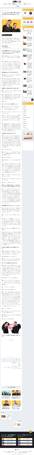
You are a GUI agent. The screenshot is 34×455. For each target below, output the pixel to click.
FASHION (25, 119)
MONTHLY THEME (27, 121)
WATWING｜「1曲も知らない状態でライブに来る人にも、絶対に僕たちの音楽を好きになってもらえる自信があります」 (29, 68)
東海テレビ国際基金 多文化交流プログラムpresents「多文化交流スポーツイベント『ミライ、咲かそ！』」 (30, 60)
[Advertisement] (11, 348)
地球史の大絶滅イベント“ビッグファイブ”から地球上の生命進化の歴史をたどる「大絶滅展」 (29, 97)
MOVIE (25, 123)
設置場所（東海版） (10, 434)
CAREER (25, 113)
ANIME (25, 109)
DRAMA (25, 115)
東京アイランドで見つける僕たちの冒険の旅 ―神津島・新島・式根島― (29, 52)
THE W (13, 366)
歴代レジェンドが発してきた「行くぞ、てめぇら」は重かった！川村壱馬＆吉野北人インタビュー (29, 83)
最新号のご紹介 (10, 444)
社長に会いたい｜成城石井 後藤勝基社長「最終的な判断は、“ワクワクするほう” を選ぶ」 (30, 39)
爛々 (20, 368)
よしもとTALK (18, 363)
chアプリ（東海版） (26, 434)
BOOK (25, 111)
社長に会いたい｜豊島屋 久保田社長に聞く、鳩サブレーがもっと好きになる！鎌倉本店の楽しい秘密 (30, 76)
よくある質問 (29, 444)
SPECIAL (25, 129)
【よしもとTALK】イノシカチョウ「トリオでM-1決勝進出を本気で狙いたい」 (29, 90)
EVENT (25, 117)
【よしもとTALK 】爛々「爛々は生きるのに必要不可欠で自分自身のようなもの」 (29, 46)
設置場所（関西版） (10, 437)
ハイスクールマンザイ (14, 368)
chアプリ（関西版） (26, 437)
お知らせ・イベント (16, 444)
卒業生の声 (25, 444)
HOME (17, 442)
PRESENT (25, 127)
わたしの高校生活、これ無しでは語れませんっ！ (12, 367)
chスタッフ (15, 40)
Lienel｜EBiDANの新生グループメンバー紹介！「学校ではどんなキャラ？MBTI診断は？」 (29, 32)
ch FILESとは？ (5, 444)
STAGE (25, 131)
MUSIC (25, 125)
